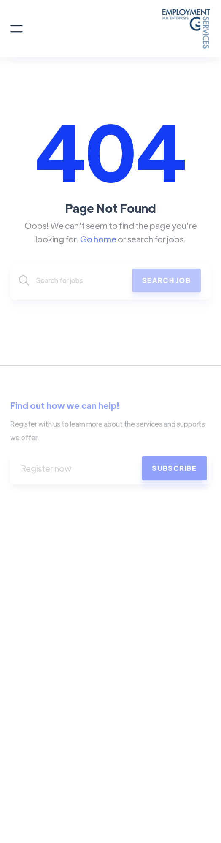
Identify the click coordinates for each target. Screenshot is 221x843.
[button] (16, 29)
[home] (117, 28)
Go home (98, 239)
